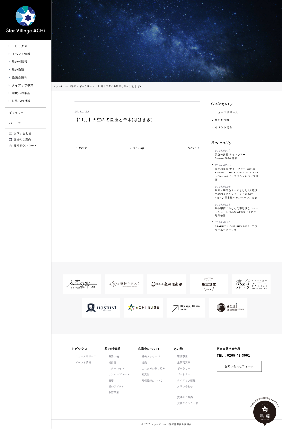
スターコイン (116, 368)
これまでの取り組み (153, 368)
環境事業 (182, 356)
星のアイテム (116, 386)
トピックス (20, 46)
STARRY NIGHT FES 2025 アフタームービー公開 (237, 226)
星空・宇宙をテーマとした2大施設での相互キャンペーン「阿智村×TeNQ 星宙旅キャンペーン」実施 (237, 192)
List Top (137, 148)
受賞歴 (145, 374)
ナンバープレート (119, 374)
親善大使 (114, 356)
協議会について (149, 348)
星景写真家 (183, 362)
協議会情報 (20, 77)
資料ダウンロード (23, 145)
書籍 (111, 380)
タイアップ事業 (23, 85)
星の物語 (18, 69)
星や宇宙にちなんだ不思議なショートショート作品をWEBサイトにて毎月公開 (237, 210)
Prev (83, 148)
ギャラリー (16, 112)
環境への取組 (21, 93)
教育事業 (114, 392)
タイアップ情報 (186, 380)
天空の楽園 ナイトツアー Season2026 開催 (237, 154)
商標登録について (152, 380)
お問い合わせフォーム (239, 366)
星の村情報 (20, 61)
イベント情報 (21, 53)
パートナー (16, 123)
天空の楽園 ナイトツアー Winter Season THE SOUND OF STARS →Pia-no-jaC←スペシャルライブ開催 (237, 172)
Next (191, 148)
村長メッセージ (151, 356)
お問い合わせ (20, 133)
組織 (144, 362)
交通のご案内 (20, 139)
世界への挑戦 (21, 100)
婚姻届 (112, 362)
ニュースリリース (226, 112)
